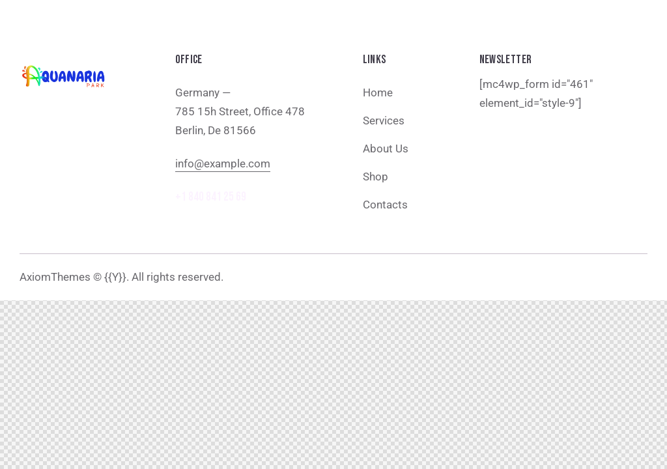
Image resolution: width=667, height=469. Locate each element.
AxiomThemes (55, 276)
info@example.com (222, 163)
